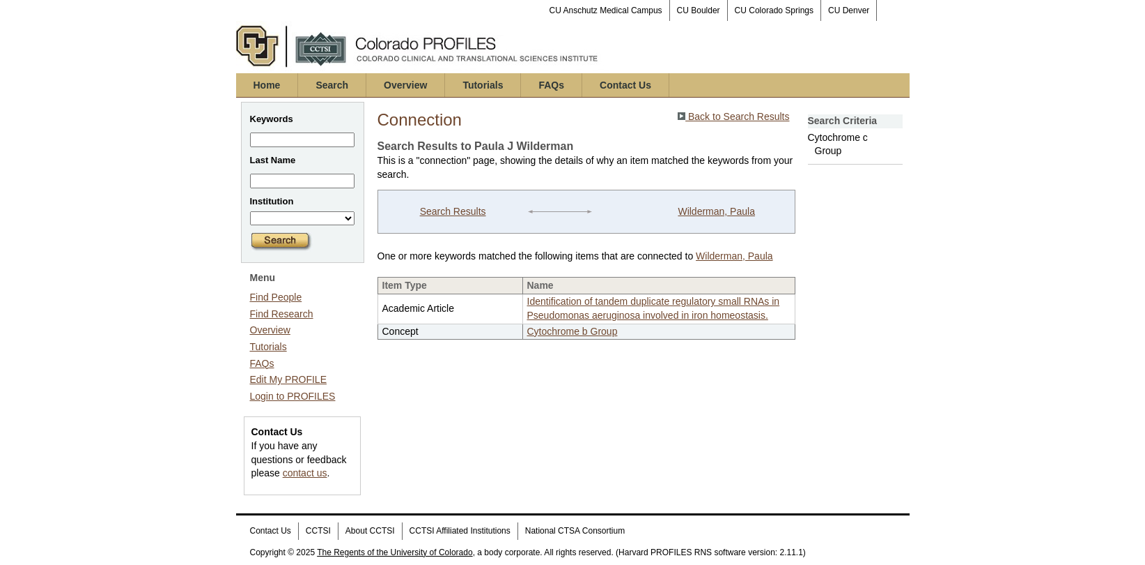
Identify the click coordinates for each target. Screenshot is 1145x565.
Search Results (453, 211)
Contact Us (625, 85)
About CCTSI (370, 531)
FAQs (551, 85)
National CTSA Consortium (575, 531)
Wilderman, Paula (716, 211)
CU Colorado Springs (774, 10)
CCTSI (318, 531)
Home (267, 85)
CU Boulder (698, 10)
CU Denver (848, 10)
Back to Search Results (733, 116)
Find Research (281, 313)
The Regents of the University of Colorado (394, 552)
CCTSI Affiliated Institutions (460, 531)
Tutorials (482, 85)
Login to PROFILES (293, 396)
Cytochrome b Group (572, 331)
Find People (276, 297)
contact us (305, 473)
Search (332, 85)
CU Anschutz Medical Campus (606, 10)
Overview (405, 85)
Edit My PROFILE (288, 379)
